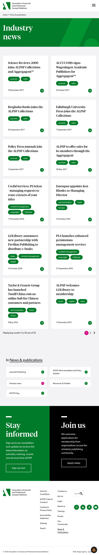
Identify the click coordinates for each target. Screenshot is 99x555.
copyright (14, 212)
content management (19, 207)
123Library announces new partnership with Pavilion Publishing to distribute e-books (23, 242)
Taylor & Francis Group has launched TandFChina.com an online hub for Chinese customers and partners (24, 294)
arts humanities (65, 202)
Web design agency (80, 552)
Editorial (28, 212)
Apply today (73, 463)
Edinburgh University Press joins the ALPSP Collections (71, 111)
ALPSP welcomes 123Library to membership (67, 289)
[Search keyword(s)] (78, 494)
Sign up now (18, 468)
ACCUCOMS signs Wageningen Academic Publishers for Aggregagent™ (71, 69)
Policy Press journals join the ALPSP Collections (25, 148)
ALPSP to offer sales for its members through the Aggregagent (73, 150)
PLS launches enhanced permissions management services (72, 240)
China (13, 316)
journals (13, 79)
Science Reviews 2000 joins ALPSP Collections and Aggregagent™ (24, 67)
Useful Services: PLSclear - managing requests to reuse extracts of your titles (25, 192)
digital (13, 262)
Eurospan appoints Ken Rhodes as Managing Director (72, 190)
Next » (95, 334)
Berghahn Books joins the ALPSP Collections (25, 109)
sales (25, 79)
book (80, 202)
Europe (62, 208)
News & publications (26, 360)
